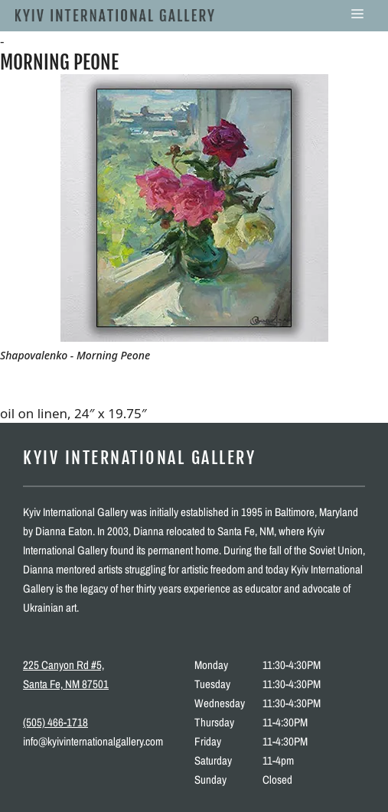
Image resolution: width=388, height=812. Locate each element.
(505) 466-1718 (55, 722)
